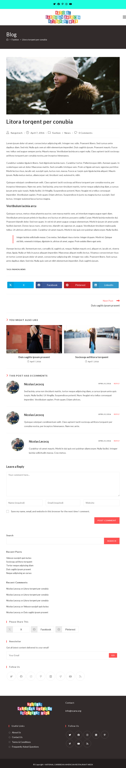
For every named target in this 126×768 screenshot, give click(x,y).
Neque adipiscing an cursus (19, 573)
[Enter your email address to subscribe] (63, 655)
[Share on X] (20, 285)
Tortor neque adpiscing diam (19, 565)
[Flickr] (50, 676)
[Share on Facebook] (49, 285)
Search (9, 535)
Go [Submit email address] (113, 655)
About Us (16, 732)
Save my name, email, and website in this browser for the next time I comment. (50, 511)
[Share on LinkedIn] (105, 285)
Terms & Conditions (21, 742)
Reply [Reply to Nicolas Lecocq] (117, 383)
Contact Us (17, 737)
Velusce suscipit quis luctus (18, 558)
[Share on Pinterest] (77, 285)
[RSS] (80, 676)
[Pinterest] (62, 4)
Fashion (56, 132)
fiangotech (17, 132)
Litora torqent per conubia (34, 39)
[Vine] (60, 676)
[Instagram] (66, 4)
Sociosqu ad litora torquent (91, 357)
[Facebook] (59, 4)
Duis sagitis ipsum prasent (34, 357)
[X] (55, 4)
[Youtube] (70, 4)
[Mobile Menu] (124, 17)
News (67, 132)
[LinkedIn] (96, 735)
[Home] (7, 39)
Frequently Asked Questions (25, 746)
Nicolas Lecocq (34, 384)
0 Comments (86, 132)
